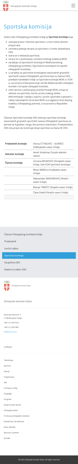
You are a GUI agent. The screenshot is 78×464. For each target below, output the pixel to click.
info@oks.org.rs (10, 332)
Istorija (6, 371)
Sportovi (7, 366)
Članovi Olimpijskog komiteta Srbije (23, 234)
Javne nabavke (9, 427)
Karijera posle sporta (12, 405)
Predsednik (10, 241)
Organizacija (9, 377)
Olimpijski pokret (11, 410)
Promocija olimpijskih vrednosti (16, 416)
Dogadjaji (8, 393)
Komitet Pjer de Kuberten (14, 421)
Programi (7, 399)
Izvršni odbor (11, 248)
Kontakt (7, 438)
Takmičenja (8, 360)
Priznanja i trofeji (10, 388)
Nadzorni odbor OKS (15, 269)
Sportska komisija (13, 255)
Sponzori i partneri (11, 432)
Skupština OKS (12, 262)
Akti (5, 382)
